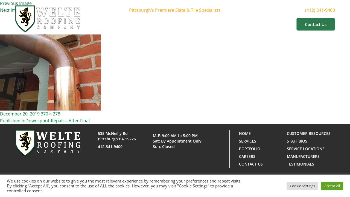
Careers (247, 156)
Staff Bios (297, 141)
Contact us (315, 24)
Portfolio (223, 24)
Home (136, 24)
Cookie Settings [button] (302, 185)
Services (193, 24)
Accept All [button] (332, 185)
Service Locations (306, 148)
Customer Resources (266, 24)
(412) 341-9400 (323, 10)
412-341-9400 (110, 146)
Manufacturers (303, 156)
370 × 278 (50, 114)
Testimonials (300, 164)
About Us (162, 24)
